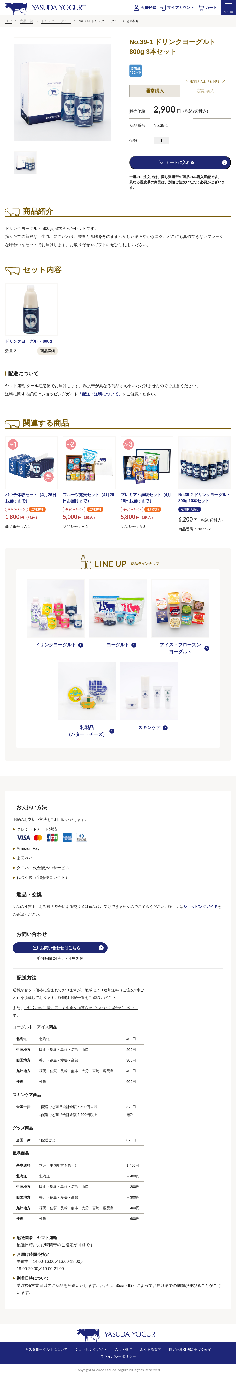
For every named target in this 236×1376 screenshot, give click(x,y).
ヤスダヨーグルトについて (46, 1349)
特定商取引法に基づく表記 (190, 1349)
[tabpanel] (63, 92)
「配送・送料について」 (100, 394)
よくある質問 (150, 1349)
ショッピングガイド (200, 906)
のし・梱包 (123, 1349)
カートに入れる (180, 162)
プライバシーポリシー (118, 1356)
